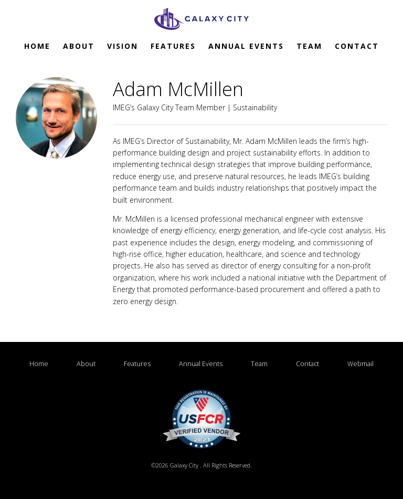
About (78, 46)
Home (37, 46)
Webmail (201, 375)
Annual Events (246, 46)
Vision (122, 46)
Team (309, 46)
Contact (357, 46)
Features (173, 46)
